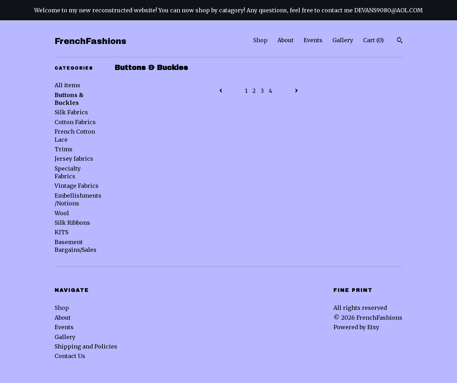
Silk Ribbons (72, 222)
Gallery (342, 40)
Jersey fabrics (74, 158)
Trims (64, 149)
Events (313, 40)
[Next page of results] (296, 90)
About (285, 40)
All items (67, 85)
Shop (260, 40)
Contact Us (70, 355)
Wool (62, 213)
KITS (61, 232)
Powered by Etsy (356, 327)
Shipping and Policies (86, 346)
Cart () (373, 40)
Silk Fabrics (71, 112)
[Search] (399, 41)
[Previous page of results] (221, 90)
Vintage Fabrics (77, 185)
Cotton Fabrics (75, 122)
